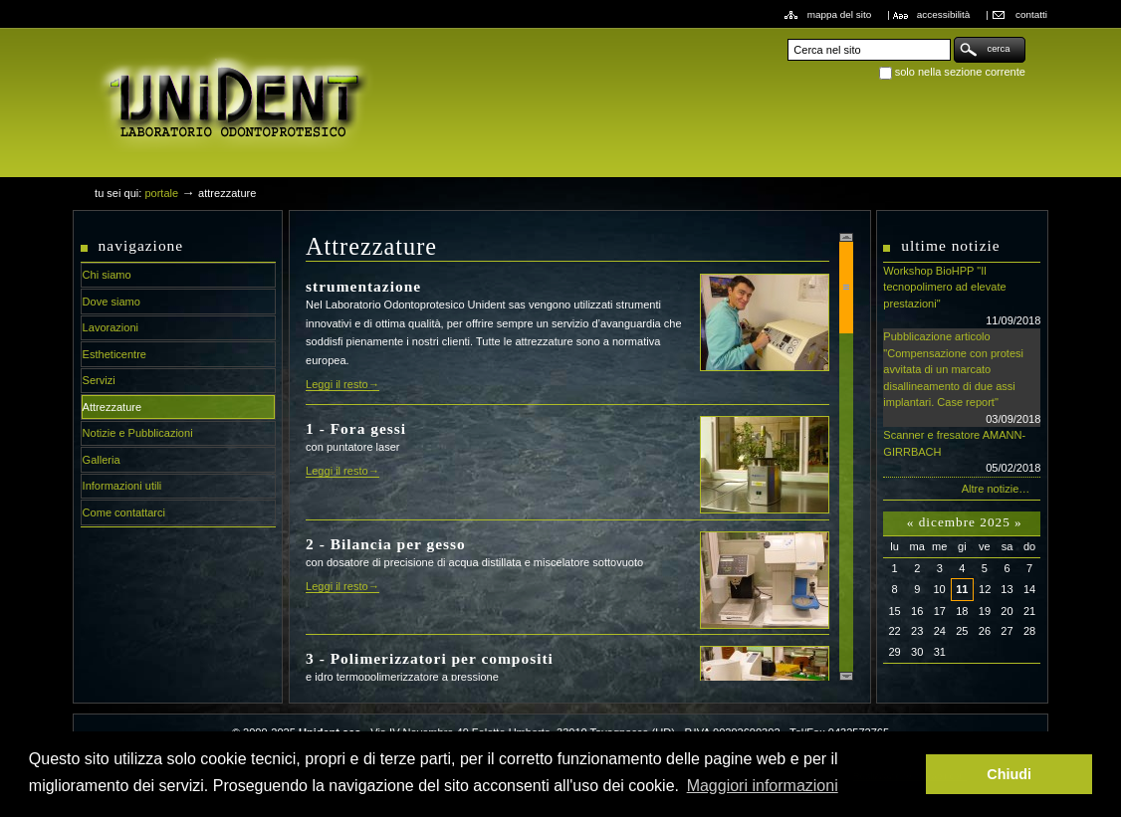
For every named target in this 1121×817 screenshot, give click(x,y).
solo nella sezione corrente (960, 72)
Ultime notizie (950, 245)
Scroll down (846, 676)
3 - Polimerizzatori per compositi (430, 658)
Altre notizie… (996, 489)
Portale (161, 193)
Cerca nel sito (786, 36)
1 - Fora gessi (356, 428)
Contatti (1031, 14)
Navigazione (141, 245)
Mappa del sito (839, 14)
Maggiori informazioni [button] (762, 785)
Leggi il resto (337, 384)
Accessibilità (944, 14)
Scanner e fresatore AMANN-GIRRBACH (961, 453)
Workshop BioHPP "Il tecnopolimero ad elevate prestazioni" (961, 296)
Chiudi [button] (1009, 774)
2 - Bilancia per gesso (386, 543)
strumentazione (363, 286)
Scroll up (846, 237)
